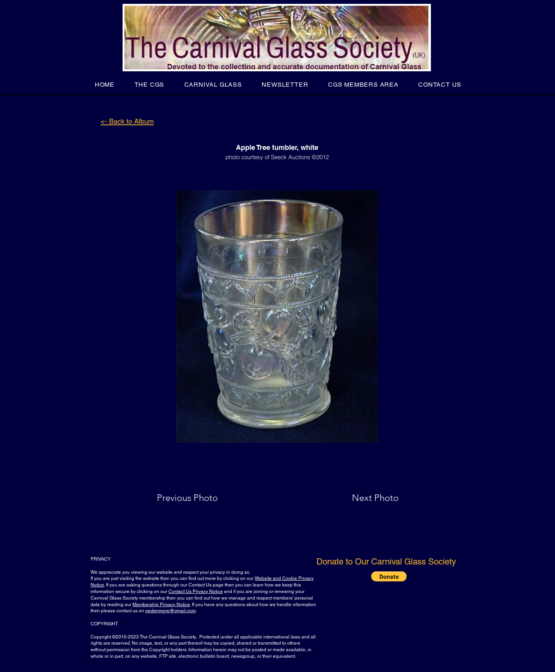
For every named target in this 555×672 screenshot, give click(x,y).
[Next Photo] (360, 498)
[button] (149, 84)
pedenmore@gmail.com (170, 610)
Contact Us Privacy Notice (195, 591)
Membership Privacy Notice (161, 604)
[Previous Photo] (198, 498)
